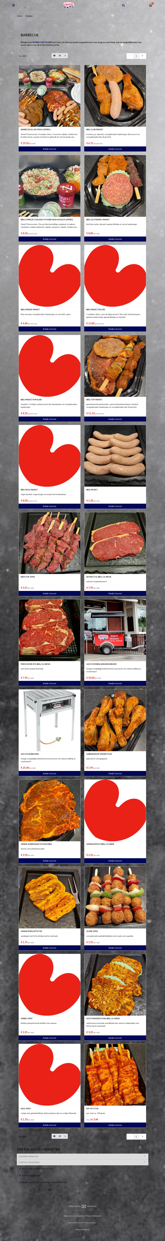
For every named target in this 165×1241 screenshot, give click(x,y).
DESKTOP (78, 1237)
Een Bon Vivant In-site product (82, 1222)
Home (19, 16)
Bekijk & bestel (49, 149)
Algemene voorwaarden (74, 1216)
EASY (88, 1237)
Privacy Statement (93, 1216)
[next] (142, 56)
